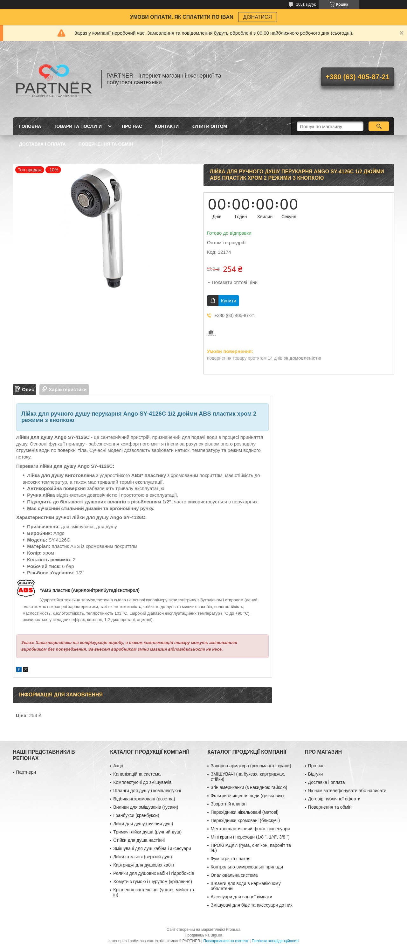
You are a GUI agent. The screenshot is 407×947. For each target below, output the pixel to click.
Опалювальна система (234, 875)
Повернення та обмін (106, 144)
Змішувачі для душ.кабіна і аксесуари (152, 848)
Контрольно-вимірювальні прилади (246, 866)
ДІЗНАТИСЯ (257, 17)
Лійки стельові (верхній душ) (142, 856)
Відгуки (315, 774)
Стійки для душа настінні (139, 840)
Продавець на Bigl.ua (203, 935)
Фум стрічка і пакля (230, 858)
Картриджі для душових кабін (143, 865)
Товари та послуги (78, 126)
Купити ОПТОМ (209, 126)
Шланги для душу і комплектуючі (147, 790)
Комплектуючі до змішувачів (142, 782)
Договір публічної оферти (334, 798)
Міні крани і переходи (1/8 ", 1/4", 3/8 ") (249, 837)
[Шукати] (379, 126)
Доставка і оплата (42, 144)
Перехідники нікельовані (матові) (244, 812)
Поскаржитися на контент (225, 941)
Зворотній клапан (228, 803)
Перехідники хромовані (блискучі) (245, 820)
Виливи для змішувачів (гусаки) (145, 807)
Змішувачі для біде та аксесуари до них (251, 905)
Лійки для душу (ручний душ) (143, 823)
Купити (228, 300)
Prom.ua (233, 929)
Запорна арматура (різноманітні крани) (250, 765)
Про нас (132, 126)
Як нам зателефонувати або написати (347, 790)
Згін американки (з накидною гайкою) (248, 787)
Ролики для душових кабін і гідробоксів (153, 873)
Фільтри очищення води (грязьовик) (247, 795)
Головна (30, 126)
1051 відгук (306, 4)
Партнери (26, 772)
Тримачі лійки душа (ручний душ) (147, 831)
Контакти (167, 126)
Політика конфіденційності (275, 941)
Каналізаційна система (137, 774)
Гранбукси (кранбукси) (136, 815)
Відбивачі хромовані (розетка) (144, 798)
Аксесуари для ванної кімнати (241, 896)
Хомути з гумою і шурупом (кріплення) (152, 881)
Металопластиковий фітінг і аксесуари (250, 828)
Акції (118, 765)
